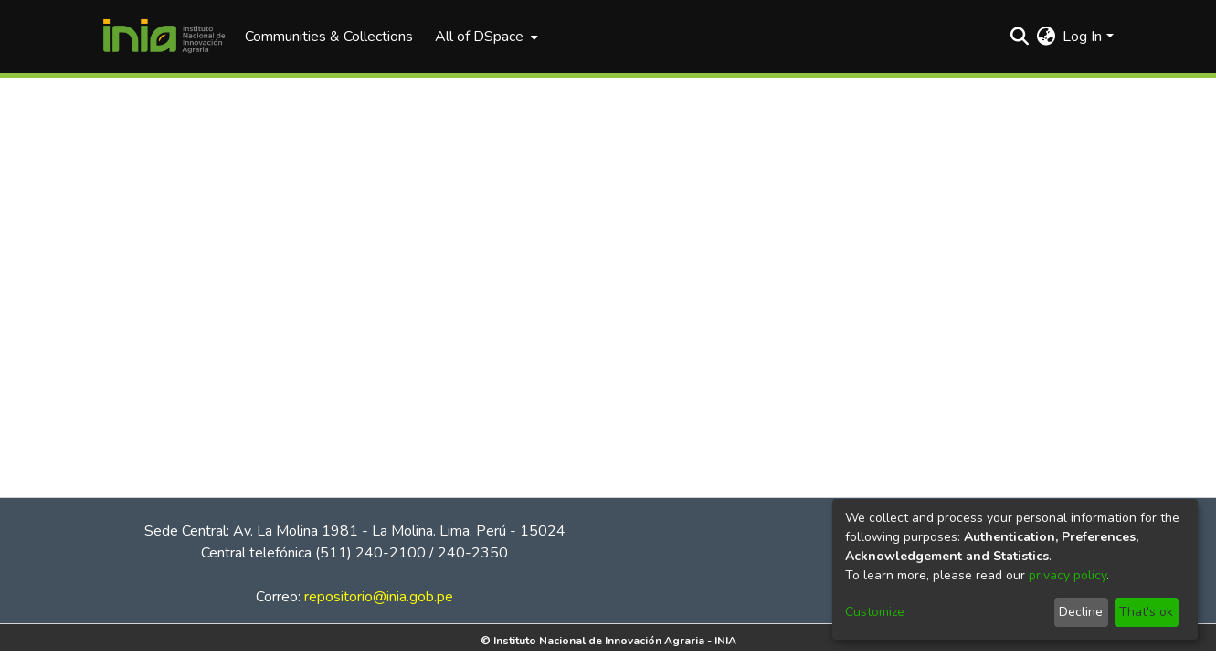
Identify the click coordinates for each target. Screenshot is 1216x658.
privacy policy (1067, 575)
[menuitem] (484, 36)
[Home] (164, 36)
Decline (1081, 612)
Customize (874, 612)
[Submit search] (1019, 37)
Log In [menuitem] (1082, 37)
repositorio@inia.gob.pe (378, 597)
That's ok (1146, 612)
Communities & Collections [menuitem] (329, 37)
